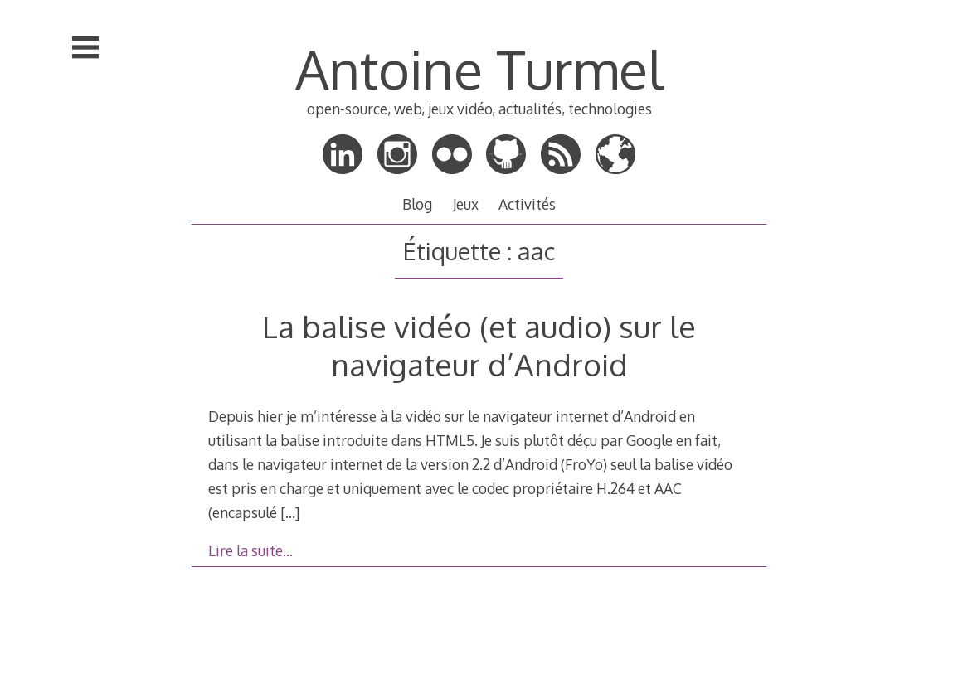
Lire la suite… (250, 550)
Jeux (466, 204)
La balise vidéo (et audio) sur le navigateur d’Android (479, 345)
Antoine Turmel (479, 68)
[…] (289, 512)
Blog (417, 204)
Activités (527, 204)
